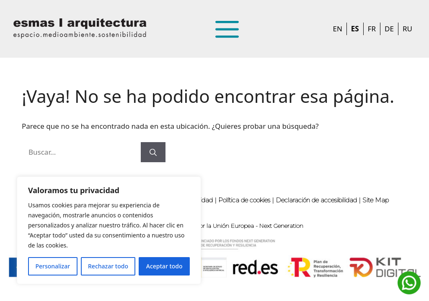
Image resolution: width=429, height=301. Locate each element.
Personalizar (52, 266)
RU (407, 28)
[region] (109, 230)
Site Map (375, 200)
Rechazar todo (108, 266)
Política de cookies (244, 200)
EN (337, 28)
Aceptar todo (164, 266)
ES (355, 28)
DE (389, 28)
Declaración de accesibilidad (316, 200)
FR (372, 28)
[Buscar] (153, 152)
